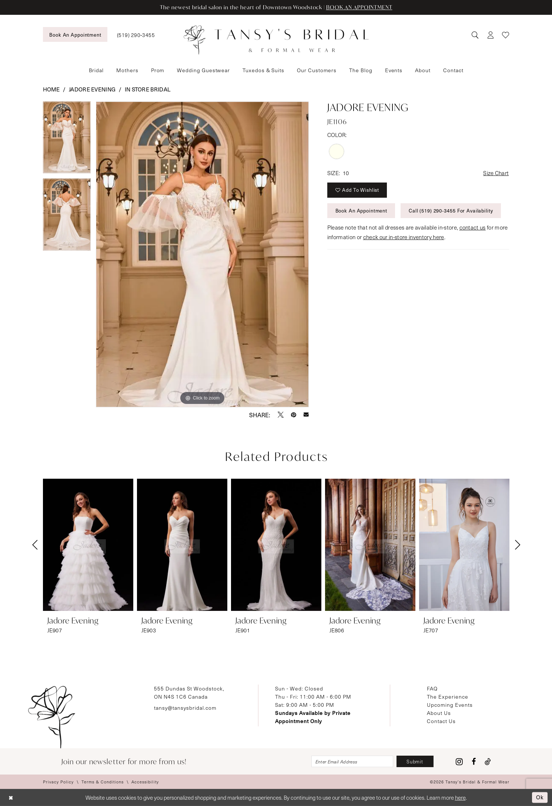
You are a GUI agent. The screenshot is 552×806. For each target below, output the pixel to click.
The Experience (447, 696)
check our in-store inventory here (403, 237)
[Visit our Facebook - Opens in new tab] (474, 761)
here (460, 797)
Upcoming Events (450, 704)
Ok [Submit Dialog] (540, 797)
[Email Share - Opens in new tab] (306, 414)
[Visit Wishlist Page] (505, 35)
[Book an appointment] (75, 34)
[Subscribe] (415, 761)
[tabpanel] (67, 140)
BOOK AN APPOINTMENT (359, 7)
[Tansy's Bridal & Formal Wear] (276, 40)
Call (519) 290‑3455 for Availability (451, 210)
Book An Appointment (361, 210)
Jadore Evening (92, 89)
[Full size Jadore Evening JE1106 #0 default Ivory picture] (202, 254)
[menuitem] (75, 34)
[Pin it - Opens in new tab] (293, 415)
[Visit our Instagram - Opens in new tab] (459, 761)
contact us (472, 227)
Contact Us (441, 721)
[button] (490, 35)
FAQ (432, 688)
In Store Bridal (148, 89)
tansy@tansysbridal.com (185, 707)
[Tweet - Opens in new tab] (281, 415)
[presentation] (88, 545)
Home (51, 89)
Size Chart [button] (496, 173)
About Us (439, 712)
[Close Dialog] (10, 797)
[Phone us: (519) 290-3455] (136, 35)
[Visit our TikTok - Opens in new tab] (488, 761)
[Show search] (474, 35)
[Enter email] (352, 761)
